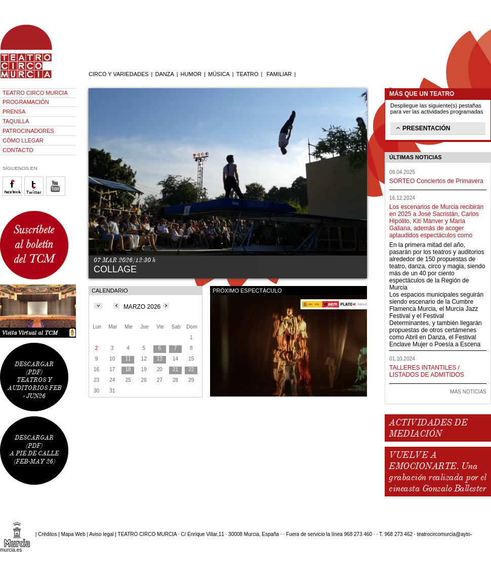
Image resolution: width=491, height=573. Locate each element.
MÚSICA (219, 74)
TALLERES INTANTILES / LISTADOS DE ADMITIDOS (426, 371)
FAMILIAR (279, 74)
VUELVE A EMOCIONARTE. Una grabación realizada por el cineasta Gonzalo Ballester (437, 471)
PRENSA (14, 112)
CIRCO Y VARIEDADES (119, 74)
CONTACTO (18, 150)
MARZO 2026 (142, 306)
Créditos (47, 534)
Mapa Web (73, 534)
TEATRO (247, 74)
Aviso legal (101, 534)
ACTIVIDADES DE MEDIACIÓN (428, 428)
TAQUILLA (16, 121)
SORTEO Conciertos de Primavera (436, 181)
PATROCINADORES (28, 131)
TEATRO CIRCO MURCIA (35, 93)
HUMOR (191, 74)
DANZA (164, 74)
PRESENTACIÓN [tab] (422, 128)
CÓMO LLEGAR (23, 140)
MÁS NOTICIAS (468, 392)
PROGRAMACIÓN (26, 102)
